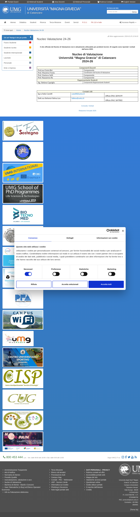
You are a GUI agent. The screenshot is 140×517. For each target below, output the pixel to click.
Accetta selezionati (70, 284)
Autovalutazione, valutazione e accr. (18, 480)
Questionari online (93, 482)
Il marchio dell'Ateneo (94, 487)
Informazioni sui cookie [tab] (107, 238)
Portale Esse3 (11, 2)
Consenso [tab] (32, 238)
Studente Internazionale (17, 53)
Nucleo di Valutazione (13, 482)
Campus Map (56, 477)
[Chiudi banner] (123, 231)
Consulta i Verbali (87, 106)
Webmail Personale (81, 2)
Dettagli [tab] (70, 238)
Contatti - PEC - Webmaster (62, 480)
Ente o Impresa (17, 68)
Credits (89, 490)
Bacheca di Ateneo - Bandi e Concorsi (19, 485)
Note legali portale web (60, 490)
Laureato (17, 58)
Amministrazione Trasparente (15, 470)
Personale (17, 63)
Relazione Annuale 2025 (87, 111)
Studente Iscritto (17, 47)
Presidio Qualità (11, 477)
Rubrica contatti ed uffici (95, 472)
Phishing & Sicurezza (59, 487)
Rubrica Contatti (105, 2)
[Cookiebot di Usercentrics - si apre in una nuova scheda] (108, 231)
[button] (128, 22)
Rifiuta (34, 284)
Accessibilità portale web (95, 475)
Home (18, 30)
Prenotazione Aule (58, 475)
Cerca (134, 12)
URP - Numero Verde (59, 482)
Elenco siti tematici (58, 472)
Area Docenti (58, 2)
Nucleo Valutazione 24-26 (34, 30)
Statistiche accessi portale (96, 480)
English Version (128, 2)
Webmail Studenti (35, 2)
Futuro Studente (17, 42)
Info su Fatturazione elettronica (16, 492)
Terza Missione (57, 470)
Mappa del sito (91, 477)
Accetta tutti (106, 284)
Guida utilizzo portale (94, 485)
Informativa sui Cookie (59, 485)
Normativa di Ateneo (12, 475)
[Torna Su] (134, 510)
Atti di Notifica (9, 472)
